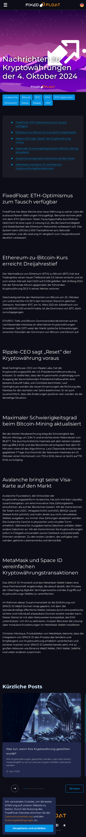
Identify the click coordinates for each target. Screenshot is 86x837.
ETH (47, 97)
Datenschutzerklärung (19, 816)
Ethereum (11, 102)
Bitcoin (26, 97)
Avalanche (11, 97)
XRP (48, 102)
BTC (37, 97)
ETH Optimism (64, 97)
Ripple (37, 102)
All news (74, 788)
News (25, 102)
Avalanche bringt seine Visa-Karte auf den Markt (45, 158)
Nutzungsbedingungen (19, 820)
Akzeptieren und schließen (29, 828)
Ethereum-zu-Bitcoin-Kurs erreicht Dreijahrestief (46, 132)
